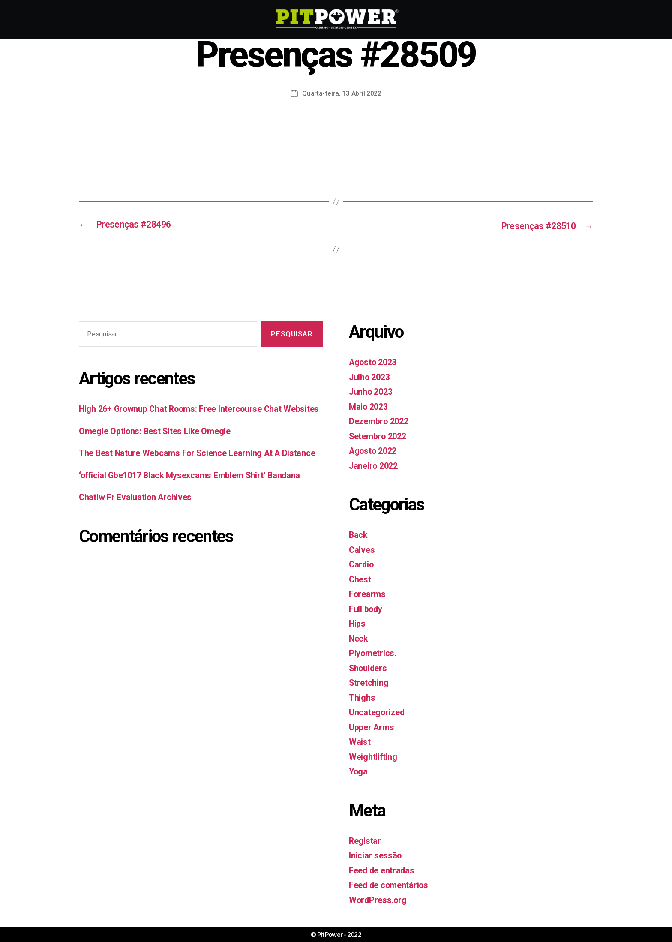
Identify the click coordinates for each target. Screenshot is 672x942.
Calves (362, 548)
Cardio (362, 563)
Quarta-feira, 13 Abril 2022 (342, 93)
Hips (357, 623)
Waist (360, 741)
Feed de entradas (384, 869)
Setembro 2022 (380, 435)
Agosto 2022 (375, 450)
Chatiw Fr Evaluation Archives (138, 523)
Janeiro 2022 (375, 464)
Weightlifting (374, 755)
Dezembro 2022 (381, 420)
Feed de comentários (391, 884)
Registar (365, 839)
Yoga (359, 770)
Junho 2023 (372, 391)
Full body (367, 608)
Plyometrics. (374, 652)
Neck (359, 637)
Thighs (362, 696)
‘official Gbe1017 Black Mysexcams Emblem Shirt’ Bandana (196, 501)
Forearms (368, 593)
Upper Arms (372, 726)
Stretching (370, 682)
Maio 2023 (370, 405)
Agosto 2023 (375, 361)
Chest (361, 578)
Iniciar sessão (376, 854)
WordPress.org (379, 899)
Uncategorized (378, 711)
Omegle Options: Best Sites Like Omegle (159, 443)
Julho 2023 (371, 376)
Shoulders (369, 667)
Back (358, 534)
